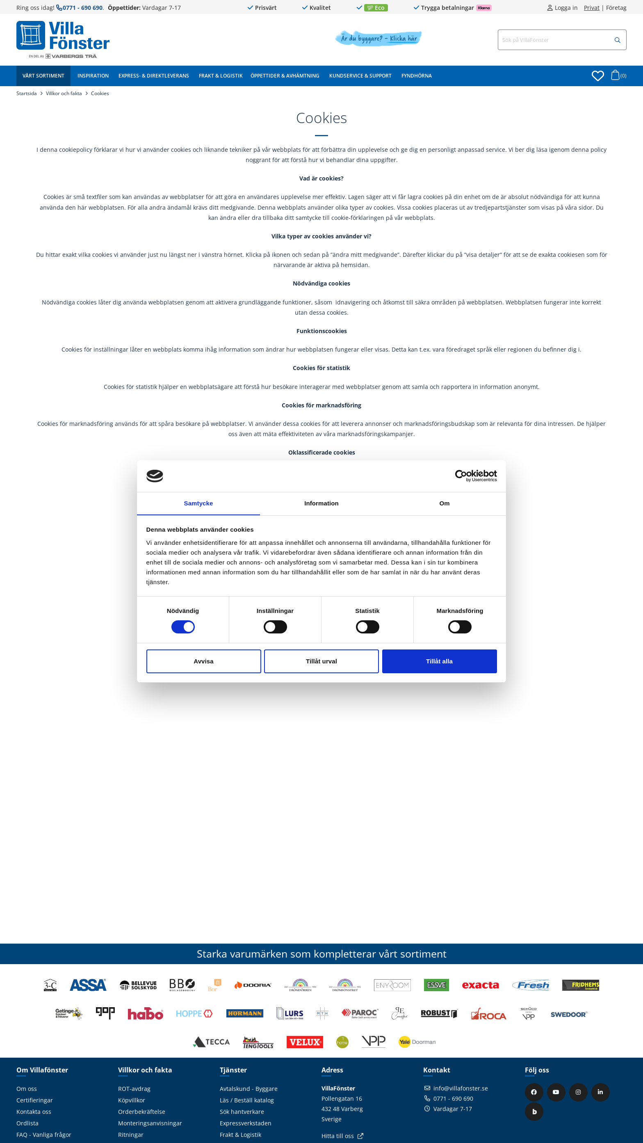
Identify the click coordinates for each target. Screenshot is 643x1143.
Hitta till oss (338, 1136)
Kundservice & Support (360, 75)
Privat (592, 8)
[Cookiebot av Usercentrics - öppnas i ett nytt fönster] (461, 476)
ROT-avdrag (134, 1089)
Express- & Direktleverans (154, 75)
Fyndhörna (416, 75)
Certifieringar (34, 1100)
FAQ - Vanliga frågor (43, 1134)
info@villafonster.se (460, 1088)
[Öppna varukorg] (617, 77)
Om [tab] (444, 502)
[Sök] (617, 40)
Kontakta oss (33, 1112)
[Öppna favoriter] (598, 76)
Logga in (566, 8)
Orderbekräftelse (141, 1112)
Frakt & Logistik (221, 75)
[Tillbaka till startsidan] (62, 35)
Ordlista (27, 1123)
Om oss (26, 1089)
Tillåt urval (321, 661)
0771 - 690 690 (83, 7)
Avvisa (203, 661)
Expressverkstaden (245, 1123)
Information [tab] (321, 502)
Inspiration (93, 75)
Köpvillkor (131, 1100)
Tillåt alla (439, 661)
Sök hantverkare (242, 1112)
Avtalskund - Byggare (249, 1089)
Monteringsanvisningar (150, 1123)
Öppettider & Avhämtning (285, 75)
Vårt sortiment (43, 75)
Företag (616, 8)
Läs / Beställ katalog (247, 1100)
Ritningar (131, 1134)
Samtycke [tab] (198, 502)
